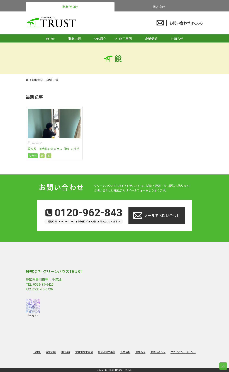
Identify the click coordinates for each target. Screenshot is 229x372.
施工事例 (125, 38)
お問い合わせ (157, 352)
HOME (50, 38)
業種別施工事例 (84, 352)
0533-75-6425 (43, 284)
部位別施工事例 (106, 352)
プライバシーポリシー (183, 352)
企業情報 (151, 38)
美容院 (32, 155)
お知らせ (176, 38)
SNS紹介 (100, 38)
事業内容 (74, 38)
